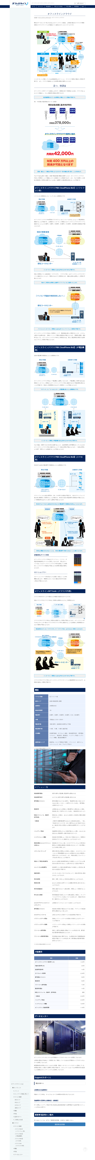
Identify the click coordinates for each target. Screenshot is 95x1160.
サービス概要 (18, 1097)
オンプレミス (16, 1087)
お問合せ (49, 1135)
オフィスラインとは (17, 1084)
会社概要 (31, 1135)
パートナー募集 (40, 1135)
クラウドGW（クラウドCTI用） (20, 1144)
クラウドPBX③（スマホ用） (19, 1140)
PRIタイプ (17, 1102)
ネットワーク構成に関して (21, 1094)
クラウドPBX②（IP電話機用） (19, 1135)
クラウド (15, 1123)
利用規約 (56, 1135)
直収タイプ (18, 1108)
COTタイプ (18, 1105)
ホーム (25, 1135)
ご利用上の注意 (18, 1119)
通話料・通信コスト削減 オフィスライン (47, 1155)
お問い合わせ (79, 3)
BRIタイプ (17, 1100)
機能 (15, 1110)
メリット (16, 1091)
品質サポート (18, 1116)
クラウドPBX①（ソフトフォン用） (20, 1130)
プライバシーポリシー (66, 1135)
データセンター (18, 1154)
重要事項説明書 (60, 1124)
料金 (15, 1113)
